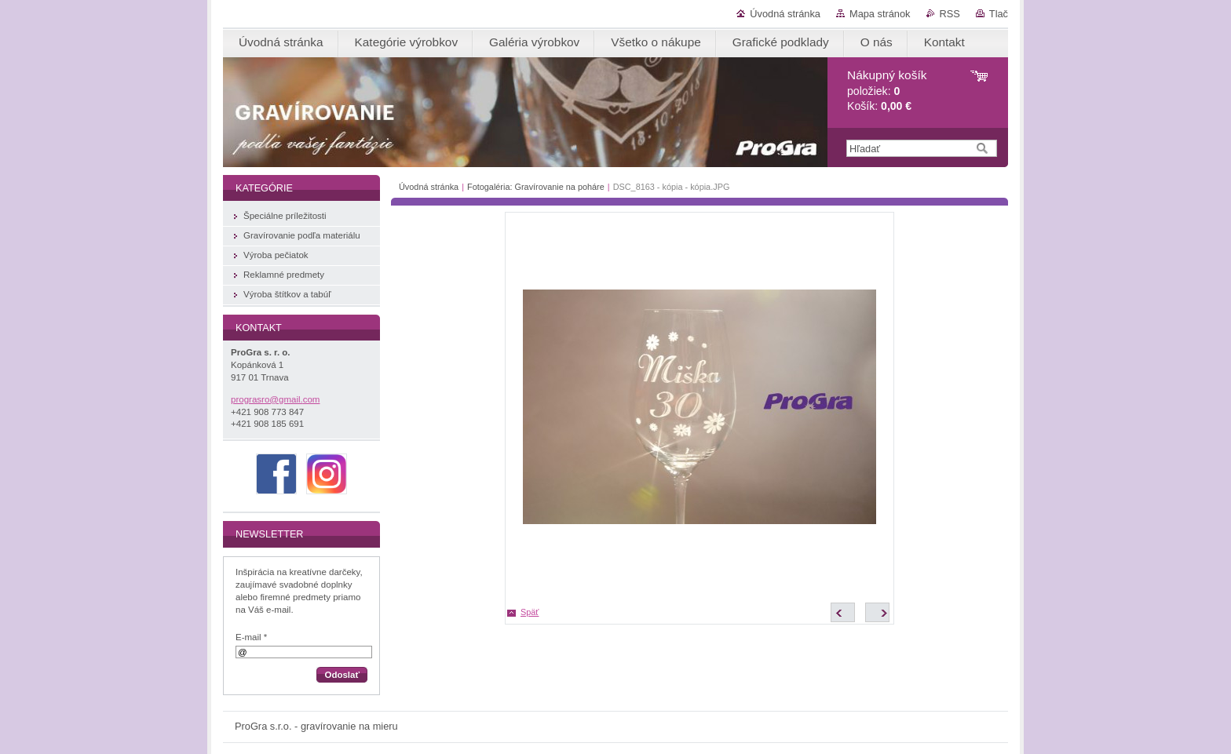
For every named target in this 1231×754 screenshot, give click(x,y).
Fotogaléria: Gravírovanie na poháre (536, 186)
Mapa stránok (880, 14)
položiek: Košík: (886, 90)
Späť (530, 612)
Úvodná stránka (785, 14)
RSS (950, 14)
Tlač (998, 14)
